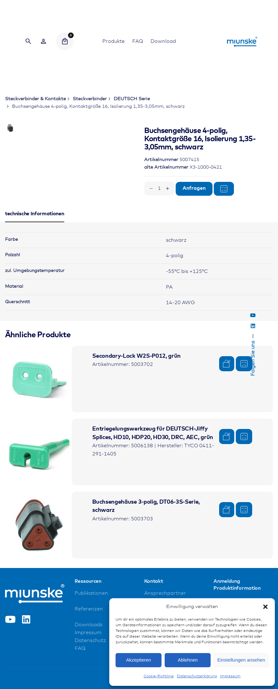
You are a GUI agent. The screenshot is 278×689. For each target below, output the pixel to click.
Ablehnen (187, 660)
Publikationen (91, 642)
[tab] (34, 270)
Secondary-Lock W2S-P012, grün (136, 405)
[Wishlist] (43, 41)
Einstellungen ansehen (241, 660)
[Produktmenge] (159, 188)
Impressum (230, 676)
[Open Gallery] (97, 152)
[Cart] (65, 41)
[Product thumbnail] (38, 427)
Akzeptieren (138, 660)
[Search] (28, 41)
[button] (265, 607)
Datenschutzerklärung (197, 676)
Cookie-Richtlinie (159, 676)
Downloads (89, 673)
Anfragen (194, 188)
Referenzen (89, 658)
